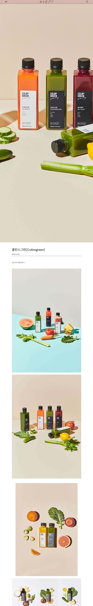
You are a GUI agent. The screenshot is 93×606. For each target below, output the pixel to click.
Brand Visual (16, 254)
